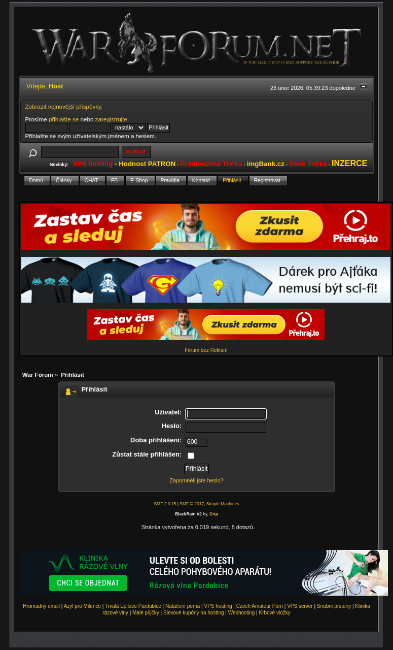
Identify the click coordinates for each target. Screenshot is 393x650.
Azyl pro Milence (82, 606)
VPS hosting (218, 606)
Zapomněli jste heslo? (196, 480)
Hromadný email (41, 606)
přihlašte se (64, 119)
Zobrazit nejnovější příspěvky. (64, 106)
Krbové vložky (274, 612)
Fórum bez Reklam (206, 350)
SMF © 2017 (192, 503)
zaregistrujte (111, 119)
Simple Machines (222, 503)
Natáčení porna (182, 606)
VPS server (300, 606)
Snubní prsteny (334, 606)
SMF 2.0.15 (165, 503)
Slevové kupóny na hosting (193, 612)
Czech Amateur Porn (259, 606)
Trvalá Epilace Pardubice (133, 606)
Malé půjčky (145, 612)
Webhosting (241, 612)
